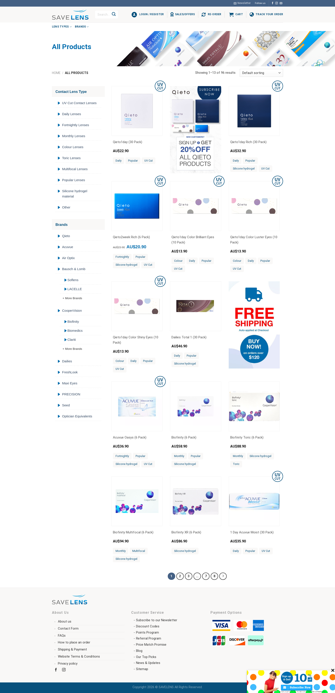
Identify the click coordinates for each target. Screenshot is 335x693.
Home (56, 73)
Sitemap (142, 669)
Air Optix (68, 258)
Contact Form (68, 628)
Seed (66, 405)
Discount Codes (147, 626)
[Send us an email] (281, 3)
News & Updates (148, 663)
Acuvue (67, 247)
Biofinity (73, 321)
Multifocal (138, 551)
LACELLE (74, 289)
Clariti (71, 339)
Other (66, 207)
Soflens (72, 280)
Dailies (67, 361)
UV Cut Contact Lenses (79, 103)
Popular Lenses (73, 180)
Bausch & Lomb (73, 269)
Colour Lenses (72, 147)
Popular (133, 160)
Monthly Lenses (73, 136)
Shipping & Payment (72, 649)
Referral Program (148, 638)
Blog (139, 651)
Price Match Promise (151, 645)
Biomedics (75, 330)
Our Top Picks (146, 657)
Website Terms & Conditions (79, 656)
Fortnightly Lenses (75, 125)
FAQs (62, 636)
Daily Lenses (71, 114)
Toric (236, 464)
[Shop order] (261, 73)
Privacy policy (67, 663)
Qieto (66, 236)
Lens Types (62, 27)
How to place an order (74, 642)
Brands (82, 27)
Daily (118, 160)
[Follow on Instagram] (276, 3)
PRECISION (71, 394)
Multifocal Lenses (75, 169)
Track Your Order (269, 14)
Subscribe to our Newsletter (156, 620)
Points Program (147, 632)
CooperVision (72, 310)
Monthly (179, 456)
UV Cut (148, 160)
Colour (178, 260)
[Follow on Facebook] (272, 3)
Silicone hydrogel (244, 168)
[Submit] (114, 14)
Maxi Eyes (69, 383)
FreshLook (70, 372)
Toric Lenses (71, 158)
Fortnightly (122, 256)
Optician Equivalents (77, 416)
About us (64, 621)
